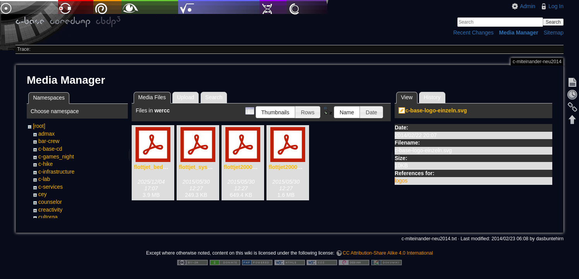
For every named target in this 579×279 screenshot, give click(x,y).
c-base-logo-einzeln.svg (436, 110)
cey (42, 194)
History (432, 97)
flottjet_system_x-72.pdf (210, 167)
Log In (556, 6)
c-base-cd (50, 149)
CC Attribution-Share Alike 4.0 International (388, 253)
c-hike (45, 164)
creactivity (50, 210)
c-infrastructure (56, 172)
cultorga (48, 217)
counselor (50, 202)
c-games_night (56, 156)
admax (46, 134)
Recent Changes (473, 32)
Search (553, 22)
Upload (185, 97)
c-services (50, 187)
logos (401, 180)
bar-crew (48, 141)
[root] (39, 126)
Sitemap (554, 32)
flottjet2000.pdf (287, 167)
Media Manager (518, 32)
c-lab (44, 179)
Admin (527, 6)
